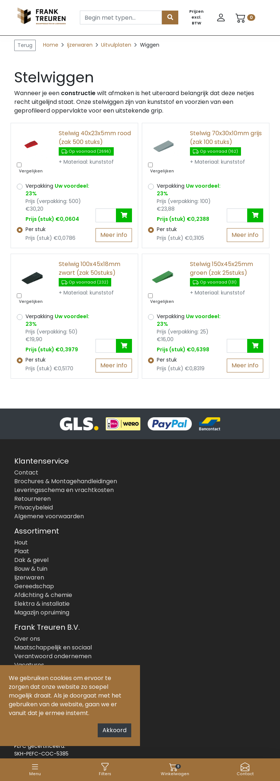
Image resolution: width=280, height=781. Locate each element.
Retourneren (32, 499)
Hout (21, 542)
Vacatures (29, 665)
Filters (105, 769)
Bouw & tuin (30, 569)
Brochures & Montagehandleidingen (65, 481)
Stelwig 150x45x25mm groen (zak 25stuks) (221, 268)
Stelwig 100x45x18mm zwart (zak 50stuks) (89, 268)
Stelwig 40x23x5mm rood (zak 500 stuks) (95, 137)
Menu (35, 769)
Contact (245, 769)
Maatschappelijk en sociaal (53, 647)
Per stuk (36, 229)
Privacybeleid (33, 507)
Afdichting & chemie (43, 595)
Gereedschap (34, 586)
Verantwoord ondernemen (53, 656)
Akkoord (114, 730)
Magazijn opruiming (41, 612)
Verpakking (57, 189)
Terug (25, 45)
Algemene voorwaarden (49, 516)
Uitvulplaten (117, 44)
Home (50, 44)
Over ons (27, 638)
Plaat (21, 551)
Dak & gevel (31, 560)
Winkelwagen (175, 769)
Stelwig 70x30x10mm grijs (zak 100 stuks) (226, 137)
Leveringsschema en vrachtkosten (64, 490)
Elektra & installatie (42, 604)
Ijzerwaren (80, 44)
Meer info (113, 235)
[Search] (121, 17)
